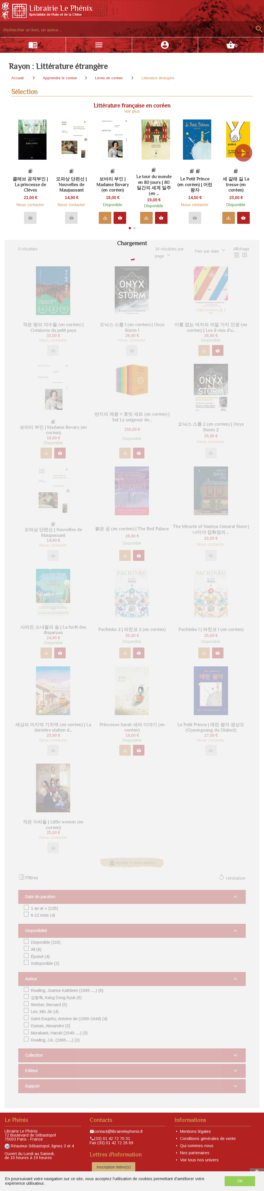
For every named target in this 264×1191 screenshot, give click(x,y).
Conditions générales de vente (208, 1138)
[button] (246, 172)
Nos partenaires (194, 1153)
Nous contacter (30, 204)
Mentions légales (195, 1131)
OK (240, 1181)
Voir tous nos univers (199, 1160)
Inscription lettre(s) (113, 1167)
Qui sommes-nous (196, 1145)
